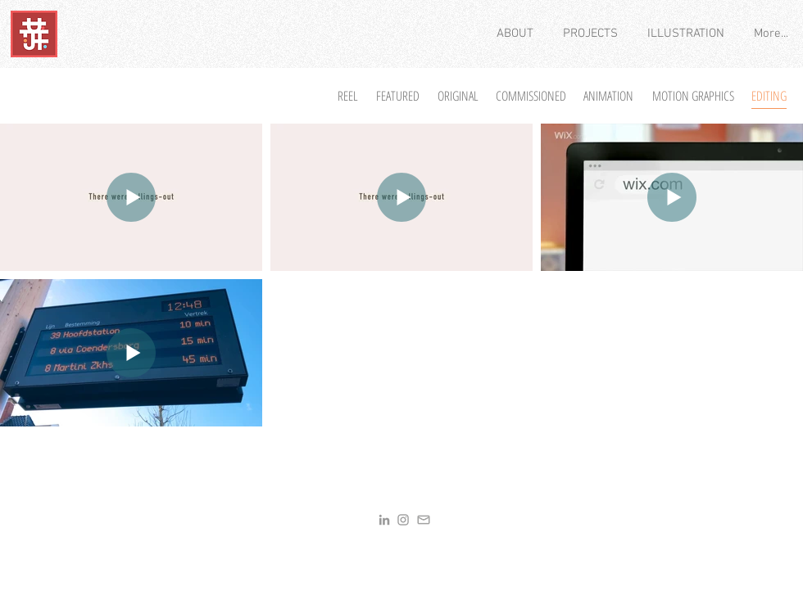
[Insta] (403, 519)
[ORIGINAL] (458, 95)
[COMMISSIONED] (530, 95)
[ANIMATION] (608, 95)
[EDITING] (769, 95)
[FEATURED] (397, 95)
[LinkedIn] (384, 519)
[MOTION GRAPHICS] (693, 95)
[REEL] (348, 95)
